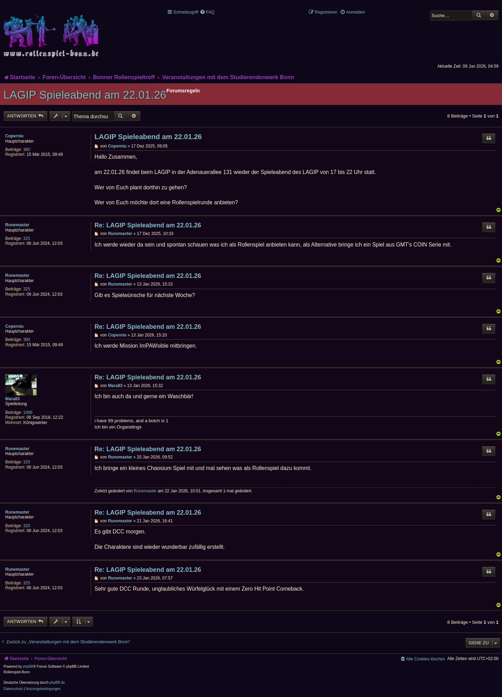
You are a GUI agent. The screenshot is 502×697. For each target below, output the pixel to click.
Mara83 (12, 398)
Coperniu (14, 136)
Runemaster (17, 224)
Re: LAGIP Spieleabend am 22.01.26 (147, 225)
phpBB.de (57, 682)
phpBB (28, 666)
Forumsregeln (183, 90)
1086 (27, 412)
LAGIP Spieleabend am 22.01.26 (84, 95)
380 (26, 149)
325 (26, 238)
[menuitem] (207, 12)
